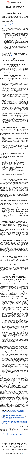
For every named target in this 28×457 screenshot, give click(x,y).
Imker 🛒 (21, 453)
